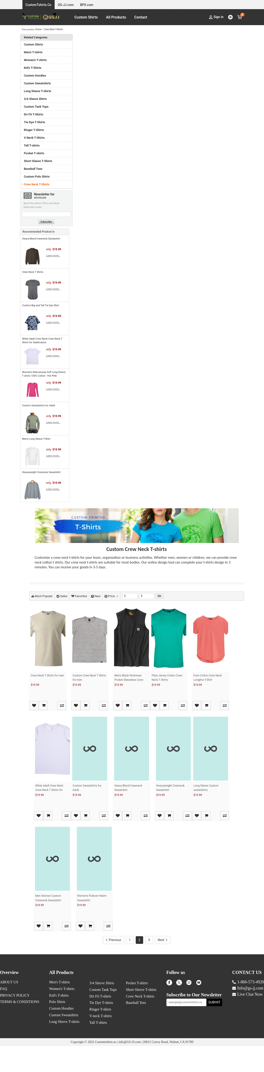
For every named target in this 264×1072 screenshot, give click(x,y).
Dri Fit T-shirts (100, 1022)
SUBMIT (214, 1028)
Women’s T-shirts (35, 60)
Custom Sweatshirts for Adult (38, 405)
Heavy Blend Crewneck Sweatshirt (41, 238)
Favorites (79, 596)
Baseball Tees (33, 168)
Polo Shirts (57, 1028)
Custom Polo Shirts (37, 176)
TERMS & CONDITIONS (19, 1028)
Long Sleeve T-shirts (37, 91)
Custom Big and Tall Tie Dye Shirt (40, 305)
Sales (61, 596)
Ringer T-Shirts (34, 130)
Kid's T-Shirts (33, 67)
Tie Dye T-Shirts (34, 122)
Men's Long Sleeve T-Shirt (36, 438)
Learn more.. (53, 255)
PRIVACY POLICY (14, 1021)
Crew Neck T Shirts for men (47, 675)
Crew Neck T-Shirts (53, 29)
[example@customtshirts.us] (186, 1028)
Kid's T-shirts (59, 1021)
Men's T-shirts (59, 1008)
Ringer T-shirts (100, 1035)
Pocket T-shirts (34, 153)
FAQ (3, 1015)
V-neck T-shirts (100, 1042)
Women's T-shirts (62, 1015)
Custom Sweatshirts (37, 83)
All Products (116, 17)
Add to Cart (55, 705)
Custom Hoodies (35, 75)
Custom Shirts (86, 17)
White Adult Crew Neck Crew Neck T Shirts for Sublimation (49, 799)
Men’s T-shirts (33, 52)
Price (111, 596)
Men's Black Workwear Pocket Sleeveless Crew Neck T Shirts (129, 680)
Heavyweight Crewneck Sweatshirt (41, 472)
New (96, 596)
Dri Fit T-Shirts (33, 114)
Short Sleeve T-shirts (141, 1016)
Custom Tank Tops (36, 106)
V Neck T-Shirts (34, 137)
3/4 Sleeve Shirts (35, 99)
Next (162, 966)
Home (38, 29)
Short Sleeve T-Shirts (38, 161)
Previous (113, 966)
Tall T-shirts (32, 145)
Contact (140, 17)
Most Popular (42, 596)
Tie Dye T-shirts (101, 1029)
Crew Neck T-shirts (140, 1022)
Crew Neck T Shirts (32, 272)
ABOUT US (9, 1008)
